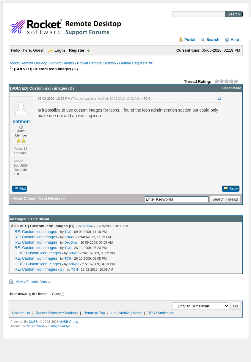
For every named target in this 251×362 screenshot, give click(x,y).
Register (76, 50)
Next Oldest (24, 198)
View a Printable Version (33, 281)
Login (59, 50)
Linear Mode (231, 88)
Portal (189, 39)
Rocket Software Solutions (57, 313)
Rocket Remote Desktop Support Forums (41, 63)
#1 (219, 98)
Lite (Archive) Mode (126, 313)
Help (234, 39)
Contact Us (21, 313)
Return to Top (94, 313)
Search (212, 39)
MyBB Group (68, 321)
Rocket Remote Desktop (96, 63)
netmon (21, 121)
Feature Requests (133, 63)
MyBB (33, 321)
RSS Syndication (161, 313)
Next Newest (50, 198)
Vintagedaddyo (59, 326)
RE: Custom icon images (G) (39, 269)
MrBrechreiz (35, 326)
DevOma (71, 242)
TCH (147, 98)
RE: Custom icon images (36, 231)
